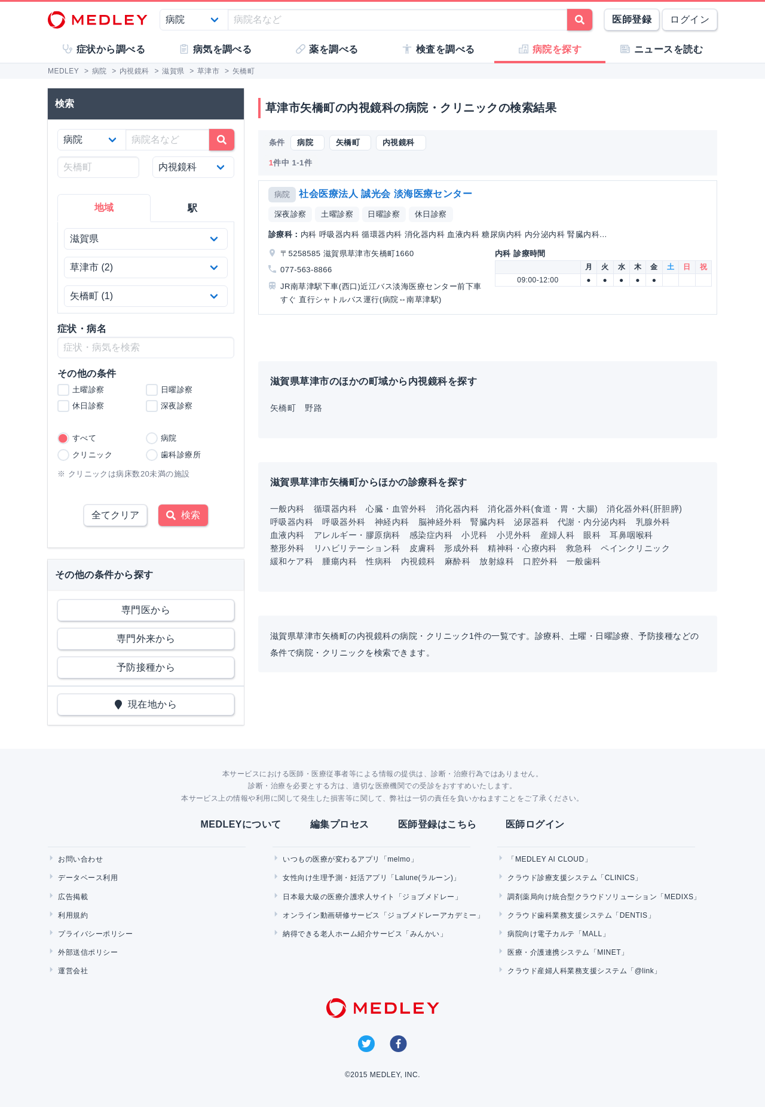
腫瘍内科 (339, 561)
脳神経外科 (439, 522)
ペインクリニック (635, 548)
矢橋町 (283, 408)
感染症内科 (430, 535)
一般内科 (287, 508)
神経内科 (392, 522)
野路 (313, 408)
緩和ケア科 (291, 561)
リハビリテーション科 (357, 548)
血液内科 (287, 535)
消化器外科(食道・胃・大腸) (543, 508)
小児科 (474, 535)
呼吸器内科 (291, 522)
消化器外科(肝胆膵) (644, 508)
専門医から (145, 610)
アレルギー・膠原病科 (357, 535)
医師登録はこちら (437, 824)
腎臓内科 (487, 522)
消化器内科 (457, 508)
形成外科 (461, 548)
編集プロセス (339, 824)
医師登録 (631, 19)
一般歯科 (584, 561)
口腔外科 (540, 561)
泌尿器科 (531, 522)
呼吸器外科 (343, 522)
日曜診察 (384, 214)
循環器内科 (335, 508)
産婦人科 (557, 535)
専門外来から (146, 639)
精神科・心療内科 (522, 548)
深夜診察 (290, 214)
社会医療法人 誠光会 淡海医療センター (385, 194)
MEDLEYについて (240, 824)
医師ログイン (535, 824)
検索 (183, 515)
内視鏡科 (418, 561)
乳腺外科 (653, 522)
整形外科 (287, 548)
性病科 (378, 561)
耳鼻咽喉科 (631, 535)
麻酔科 (457, 561)
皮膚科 (422, 548)
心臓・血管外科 (396, 508)
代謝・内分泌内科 (592, 522)
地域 (104, 207)
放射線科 (496, 561)
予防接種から (146, 667)
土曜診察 (337, 214)
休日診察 (431, 214)
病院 (282, 194)
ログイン (689, 19)
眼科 (592, 535)
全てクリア (115, 515)
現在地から (146, 704)
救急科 (579, 548)
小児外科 (514, 535)
